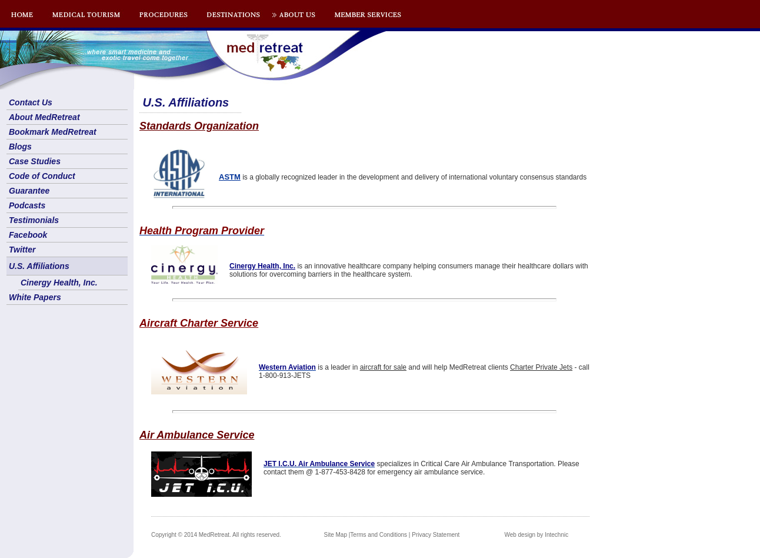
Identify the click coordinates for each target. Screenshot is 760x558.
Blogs (20, 146)
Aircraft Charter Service (198, 323)
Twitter (22, 249)
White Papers (35, 297)
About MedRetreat (44, 117)
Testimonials (34, 220)
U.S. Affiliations (39, 266)
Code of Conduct (42, 176)
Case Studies (35, 161)
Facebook (28, 235)
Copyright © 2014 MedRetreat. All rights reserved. (216, 535)
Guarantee (29, 190)
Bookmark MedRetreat (52, 132)
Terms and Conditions (378, 535)
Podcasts (27, 205)
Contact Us (30, 102)
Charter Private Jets (541, 367)
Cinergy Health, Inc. (59, 282)
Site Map (335, 535)
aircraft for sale (383, 367)
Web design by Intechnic (536, 535)
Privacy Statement (435, 535)
